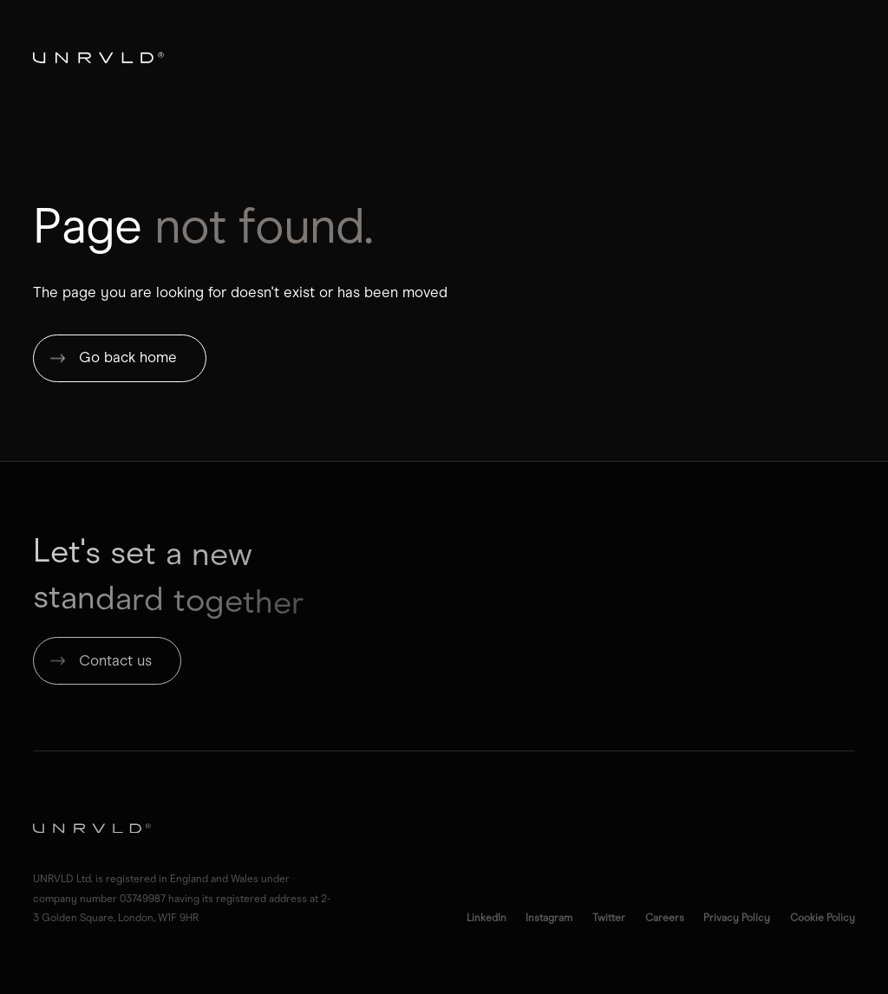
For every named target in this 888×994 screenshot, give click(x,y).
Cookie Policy (822, 917)
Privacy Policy (736, 917)
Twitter (608, 917)
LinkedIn (486, 917)
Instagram (549, 917)
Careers (664, 917)
